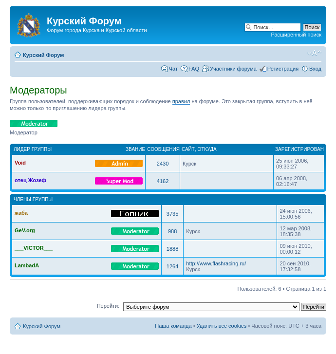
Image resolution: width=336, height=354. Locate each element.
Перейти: (108, 306)
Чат (173, 69)
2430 (162, 164)
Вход (315, 69)
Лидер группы (33, 149)
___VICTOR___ (34, 248)
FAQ (193, 69)
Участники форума (233, 69)
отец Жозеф (30, 180)
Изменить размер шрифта (314, 53)
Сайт (188, 149)
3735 (172, 214)
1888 (172, 249)
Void (20, 163)
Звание (135, 149)
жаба (21, 213)
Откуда (206, 149)
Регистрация (283, 69)
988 (172, 231)
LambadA (27, 265)
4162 (162, 181)
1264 (172, 266)
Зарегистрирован (299, 149)
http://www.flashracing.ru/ (216, 263)
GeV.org (25, 230)
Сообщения (163, 149)
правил (181, 101)
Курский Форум (43, 55)
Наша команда (173, 326)
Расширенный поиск (296, 34)
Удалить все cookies (222, 326)
